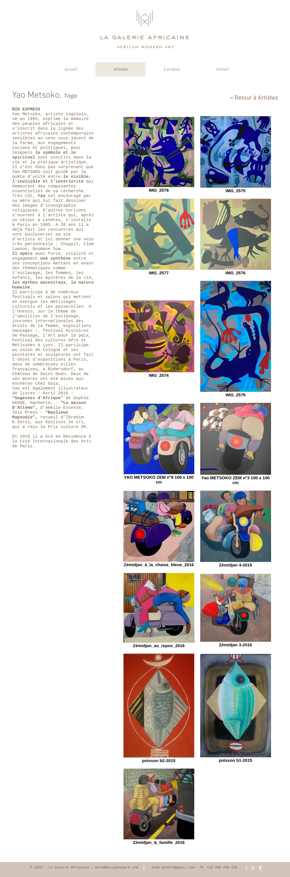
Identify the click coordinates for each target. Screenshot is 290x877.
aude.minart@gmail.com (173, 868)
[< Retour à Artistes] (251, 98)
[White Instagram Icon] (253, 868)
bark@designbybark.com (116, 868)
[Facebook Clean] (260, 868)
